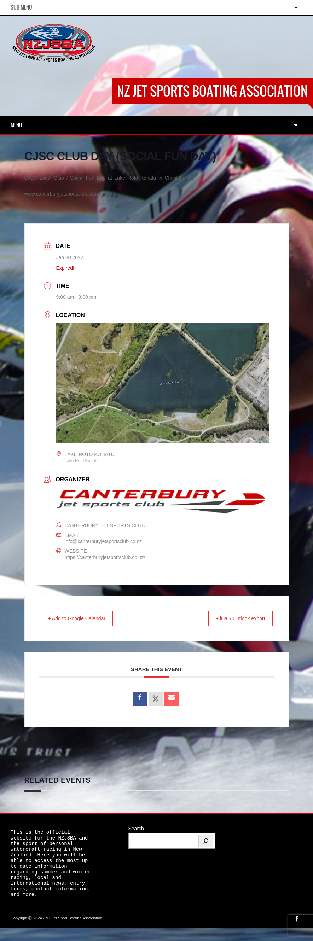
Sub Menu (21, 7)
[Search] (205, 841)
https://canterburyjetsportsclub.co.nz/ (105, 557)
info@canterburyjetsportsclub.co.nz (103, 541)
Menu (16, 125)
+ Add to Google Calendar (81, 619)
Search (136, 829)
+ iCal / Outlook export (236, 619)
